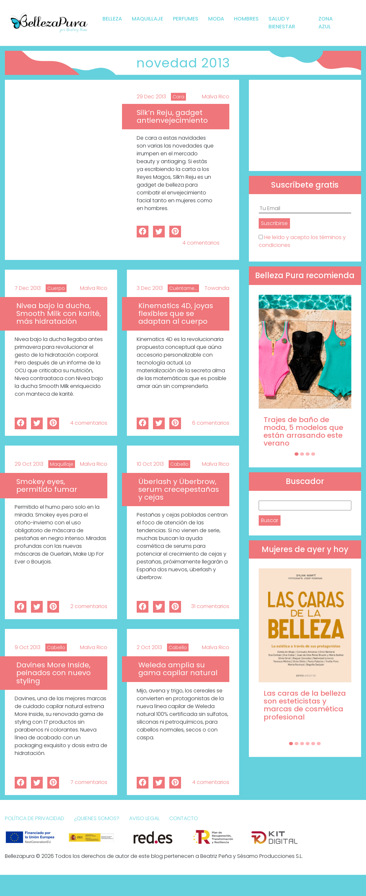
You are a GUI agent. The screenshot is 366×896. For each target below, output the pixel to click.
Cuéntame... (183, 288)
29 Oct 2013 (29, 464)
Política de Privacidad (34, 818)
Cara (178, 96)
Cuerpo (56, 288)
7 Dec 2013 (28, 288)
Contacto (183, 818)
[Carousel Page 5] (313, 743)
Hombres (246, 18)
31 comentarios (210, 606)
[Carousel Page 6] (319, 743)
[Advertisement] (305, 125)
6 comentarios (210, 423)
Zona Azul (325, 22)
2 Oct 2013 (149, 647)
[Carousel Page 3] (308, 454)
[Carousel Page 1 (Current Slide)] (296, 454)
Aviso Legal (144, 818)
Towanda (217, 288)
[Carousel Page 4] (313, 454)
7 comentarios (88, 782)
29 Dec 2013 (151, 96)
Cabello (179, 464)
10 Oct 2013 (150, 464)
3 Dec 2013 (150, 288)
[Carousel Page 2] (302, 454)
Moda (216, 18)
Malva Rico (215, 96)
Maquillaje (147, 18)
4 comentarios (201, 243)
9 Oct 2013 (27, 647)
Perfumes (185, 18)
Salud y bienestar (281, 22)
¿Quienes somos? (96, 818)
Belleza (112, 18)
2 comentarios (88, 606)
